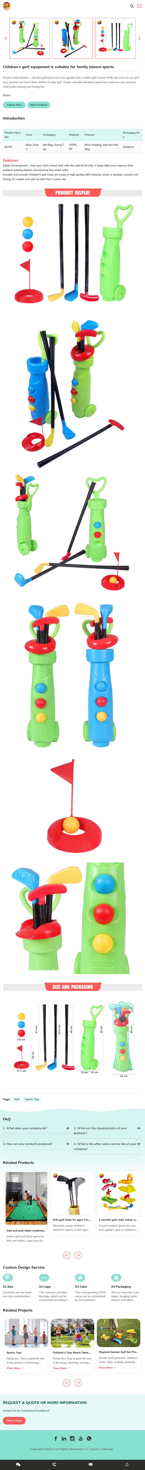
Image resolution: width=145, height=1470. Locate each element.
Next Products (38, 105)
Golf (16, 1099)
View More (15, 1368)
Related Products (18, 1162)
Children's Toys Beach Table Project (75, 1352)
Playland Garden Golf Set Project (120, 1352)
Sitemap (107, 1449)
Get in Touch (14, 1420)
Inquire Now (14, 105)
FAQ (7, 1119)
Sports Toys (32, 1099)
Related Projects (17, 1310)
